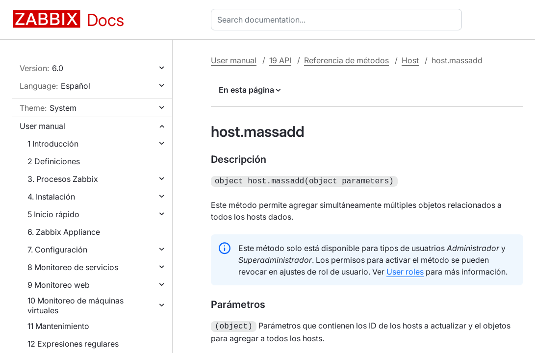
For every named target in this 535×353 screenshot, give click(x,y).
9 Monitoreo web (58, 285)
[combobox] (338, 19)
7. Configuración (57, 249)
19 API (280, 60)
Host (410, 60)
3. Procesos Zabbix (62, 179)
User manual (42, 126)
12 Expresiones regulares (73, 344)
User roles (405, 271)
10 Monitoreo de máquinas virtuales (75, 305)
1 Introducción (52, 144)
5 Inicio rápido (53, 214)
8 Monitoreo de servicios (72, 267)
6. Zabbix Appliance (63, 232)
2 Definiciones (53, 161)
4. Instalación (51, 197)
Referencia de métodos (346, 60)
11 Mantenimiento (58, 326)
